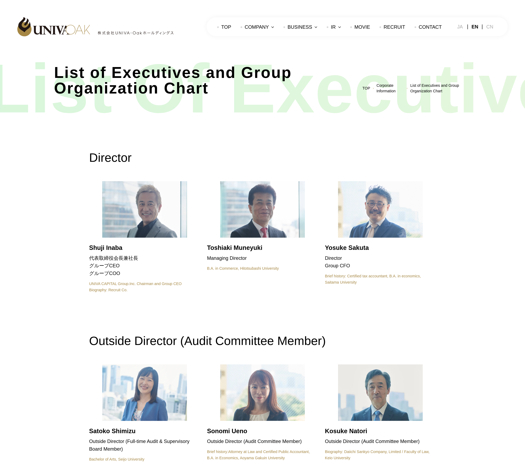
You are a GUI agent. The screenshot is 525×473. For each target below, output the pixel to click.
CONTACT (430, 27)
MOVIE (362, 27)
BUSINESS (300, 27)
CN (489, 26)
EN (475, 26)
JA (460, 26)
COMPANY (257, 27)
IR (333, 27)
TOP (226, 27)
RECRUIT (394, 27)
